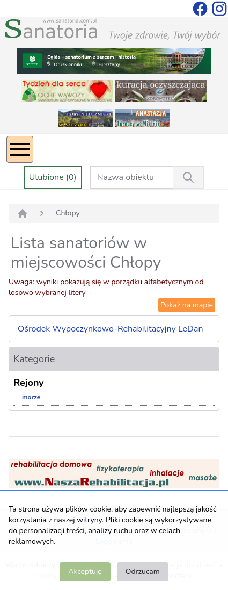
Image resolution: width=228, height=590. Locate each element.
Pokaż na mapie (186, 305)
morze (31, 397)
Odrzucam (143, 571)
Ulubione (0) (53, 177)
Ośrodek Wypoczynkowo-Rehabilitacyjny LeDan (110, 329)
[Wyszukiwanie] (188, 177)
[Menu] (19, 149)
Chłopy (68, 213)
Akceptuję (84, 571)
